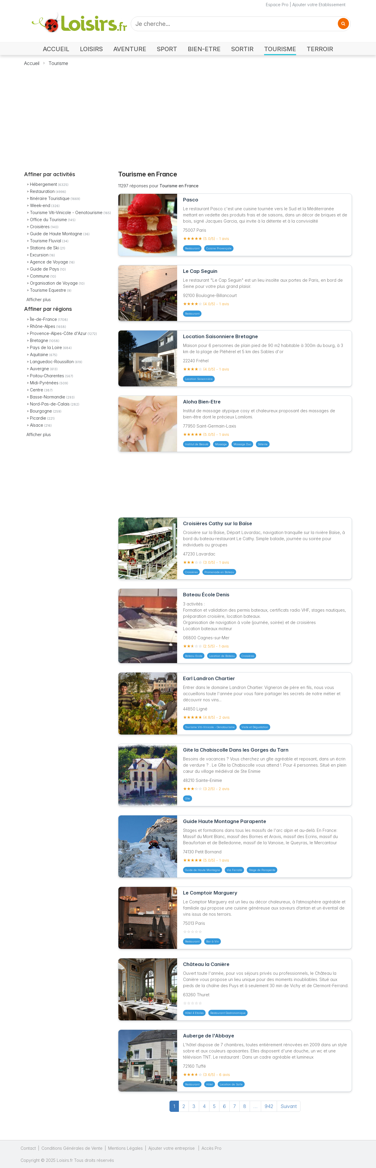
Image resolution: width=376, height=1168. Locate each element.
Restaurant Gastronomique (228, 1013)
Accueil (31, 63)
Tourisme (58, 63)
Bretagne (39, 340)
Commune (39, 275)
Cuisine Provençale (218, 248)
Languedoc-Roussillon (52, 361)
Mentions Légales (125, 1148)
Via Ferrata (234, 870)
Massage (221, 444)
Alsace (36, 425)
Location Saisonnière (199, 379)
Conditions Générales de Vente (72, 1148)
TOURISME (280, 49)
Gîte (187, 798)
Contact (28, 1148)
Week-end (40, 205)
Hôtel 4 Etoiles (194, 1013)
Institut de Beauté (196, 444)
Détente (263, 444)
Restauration (42, 191)
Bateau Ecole (193, 656)
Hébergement (43, 184)
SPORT (167, 49)
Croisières (40, 226)
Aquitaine (39, 354)
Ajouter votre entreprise (172, 1148)
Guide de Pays (44, 268)
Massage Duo (242, 444)
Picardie (38, 418)
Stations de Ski (44, 247)
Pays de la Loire (46, 347)
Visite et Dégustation (254, 727)
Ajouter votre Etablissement (318, 4)
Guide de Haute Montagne (56, 233)
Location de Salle (231, 1084)
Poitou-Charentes (47, 375)
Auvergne (39, 368)
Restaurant (192, 248)
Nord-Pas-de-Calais (50, 403)
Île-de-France (43, 319)
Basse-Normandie (47, 396)
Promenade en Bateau (219, 572)
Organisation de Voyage (54, 283)
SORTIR (242, 49)
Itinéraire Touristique (50, 198)
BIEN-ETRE (204, 49)
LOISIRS (91, 49)
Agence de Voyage (49, 261)
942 (269, 1106)
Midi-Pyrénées (44, 382)
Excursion (39, 254)
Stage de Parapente (262, 870)
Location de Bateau (222, 656)
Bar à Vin (212, 941)
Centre (36, 389)
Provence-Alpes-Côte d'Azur (58, 333)
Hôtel (209, 1084)
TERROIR (320, 49)
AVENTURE (129, 49)
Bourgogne (41, 410)
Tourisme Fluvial (45, 240)
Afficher (38, 299)
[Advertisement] (188, 115)
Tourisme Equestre (48, 290)
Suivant (289, 1106)
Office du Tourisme (48, 219)
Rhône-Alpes (42, 326)
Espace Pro (277, 4)
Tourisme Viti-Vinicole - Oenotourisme (66, 212)
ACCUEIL (56, 49)
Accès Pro (211, 1148)
